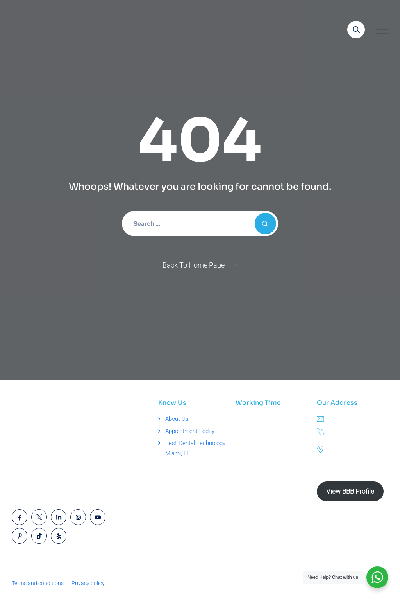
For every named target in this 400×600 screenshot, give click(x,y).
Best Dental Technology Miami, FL (195, 448)
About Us (177, 418)
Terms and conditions (38, 583)
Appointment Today (189, 431)
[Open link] (356, 29)
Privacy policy (88, 583)
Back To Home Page (193, 265)
